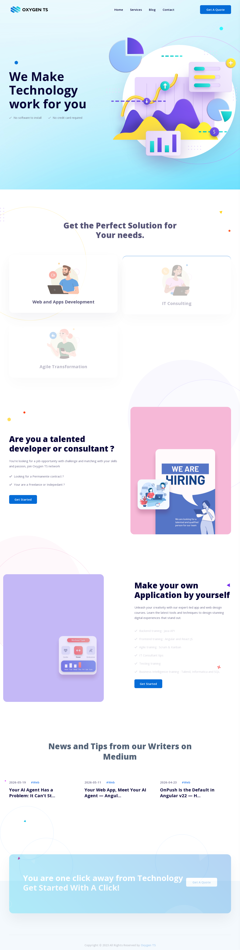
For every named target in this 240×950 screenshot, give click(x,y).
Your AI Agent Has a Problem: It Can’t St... (32, 792)
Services (136, 10)
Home (118, 10)
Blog (152, 10)
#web (35, 782)
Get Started (23, 499)
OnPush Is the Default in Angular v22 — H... (187, 792)
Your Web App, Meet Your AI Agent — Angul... (115, 792)
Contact (168, 10)
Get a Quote (215, 10)
